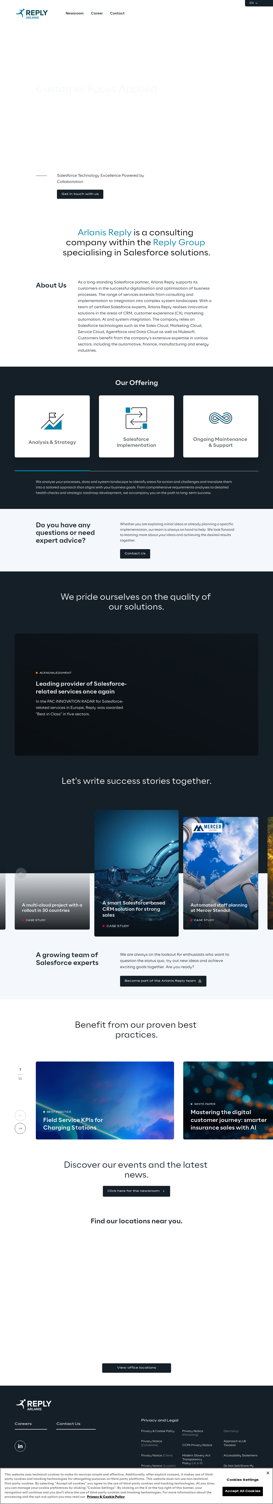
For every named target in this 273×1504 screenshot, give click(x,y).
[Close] (268, 1473)
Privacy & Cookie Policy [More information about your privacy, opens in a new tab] (106, 1497)
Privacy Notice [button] (151, 1443)
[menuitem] (75, 13)
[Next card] (251, 873)
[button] (80, 194)
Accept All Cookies (242, 1491)
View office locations (136, 1367)
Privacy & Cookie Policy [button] (157, 1431)
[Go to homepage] (36, 13)
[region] (136, 1486)
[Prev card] (21, 873)
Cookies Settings (243, 1479)
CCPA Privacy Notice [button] (197, 1445)
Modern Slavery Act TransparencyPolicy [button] (196, 1459)
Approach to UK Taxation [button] (235, 1443)
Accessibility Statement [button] (240, 1455)
